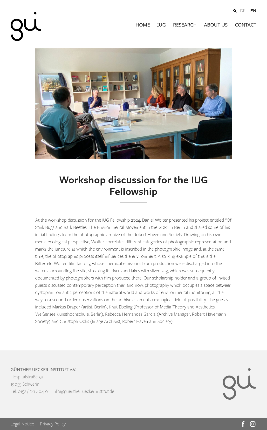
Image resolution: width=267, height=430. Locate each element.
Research (185, 24)
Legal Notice (22, 424)
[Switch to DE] (245, 10)
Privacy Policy (53, 424)
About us (216, 24)
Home (143, 24)
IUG (161, 24)
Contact (245, 24)
